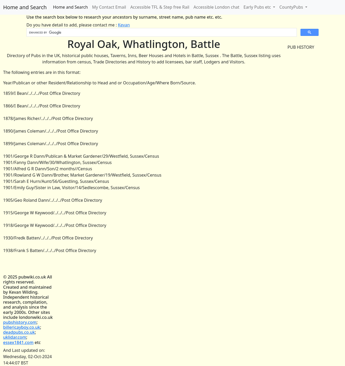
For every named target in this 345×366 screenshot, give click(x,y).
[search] (161, 32)
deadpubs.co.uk (19, 332)
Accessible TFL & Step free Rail (160, 7)
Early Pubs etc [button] (257, 7)
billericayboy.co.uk (21, 327)
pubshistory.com (19, 322)
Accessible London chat (216, 7)
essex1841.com (18, 342)
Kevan (124, 25)
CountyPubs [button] (291, 7)
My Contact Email (109, 7)
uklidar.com (14, 337)
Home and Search (25, 7)
